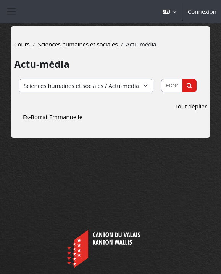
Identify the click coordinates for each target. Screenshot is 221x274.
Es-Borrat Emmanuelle (52, 117)
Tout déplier (190, 106)
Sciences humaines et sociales (78, 44)
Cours (22, 44)
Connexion (202, 11)
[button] (169, 11)
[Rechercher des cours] (172, 86)
